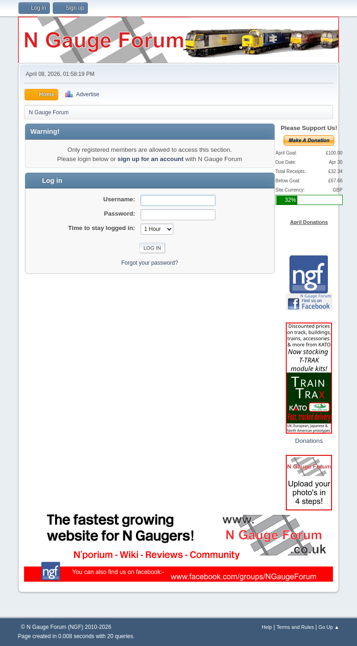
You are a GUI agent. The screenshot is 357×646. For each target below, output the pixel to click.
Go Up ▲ (329, 627)
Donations (309, 440)
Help (267, 627)
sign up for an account (150, 158)
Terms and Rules (295, 627)
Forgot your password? (149, 263)
